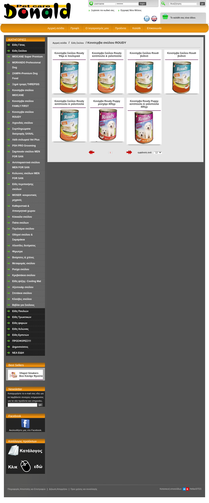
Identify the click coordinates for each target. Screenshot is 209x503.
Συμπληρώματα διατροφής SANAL (23, 131)
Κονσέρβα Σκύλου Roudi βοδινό (144, 54)
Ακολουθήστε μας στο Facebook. (25, 430)
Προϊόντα (120, 28)
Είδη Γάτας (18, 44)
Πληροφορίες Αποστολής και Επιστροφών (27, 489)
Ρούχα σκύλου (20, 269)
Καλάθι (136, 28)
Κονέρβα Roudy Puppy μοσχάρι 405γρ (106, 102)
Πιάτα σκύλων (20, 222)
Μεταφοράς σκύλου (23, 263)
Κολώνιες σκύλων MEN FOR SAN (26, 176)
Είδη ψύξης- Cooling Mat (26, 281)
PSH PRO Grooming (24, 145)
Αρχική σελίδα (55, 28)
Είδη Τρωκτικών (21, 317)
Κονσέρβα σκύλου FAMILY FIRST (23, 103)
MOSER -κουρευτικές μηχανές (24, 197)
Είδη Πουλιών (20, 311)
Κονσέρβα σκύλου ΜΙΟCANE (23, 93)
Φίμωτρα (17, 251)
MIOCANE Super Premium (27, 56)
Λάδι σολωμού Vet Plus (26, 139)
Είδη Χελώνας (20, 329)
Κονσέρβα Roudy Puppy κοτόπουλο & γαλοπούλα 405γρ (144, 104)
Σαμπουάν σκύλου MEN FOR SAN (26, 154)
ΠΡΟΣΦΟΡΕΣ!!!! (21, 341)
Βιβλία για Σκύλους (23, 305)
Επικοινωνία (154, 28)
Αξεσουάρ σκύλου (22, 287)
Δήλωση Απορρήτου (58, 489)
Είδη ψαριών (19, 323)
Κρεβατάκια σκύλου (23, 275)
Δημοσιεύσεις (20, 346)
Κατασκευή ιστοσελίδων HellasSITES (180, 489)
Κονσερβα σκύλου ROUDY (23, 114)
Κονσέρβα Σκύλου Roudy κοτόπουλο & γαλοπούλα (107, 54)
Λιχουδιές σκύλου (22, 122)
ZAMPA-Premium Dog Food (25, 76)
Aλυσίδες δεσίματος (24, 245)
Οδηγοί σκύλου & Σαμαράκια (22, 237)
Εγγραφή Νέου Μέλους (129, 10)
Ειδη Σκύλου (19, 50)
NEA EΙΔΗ (18, 352)
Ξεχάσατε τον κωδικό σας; (102, 10)
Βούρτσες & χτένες (23, 257)
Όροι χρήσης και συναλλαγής (84, 489)
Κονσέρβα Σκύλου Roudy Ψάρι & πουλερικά (69, 54)
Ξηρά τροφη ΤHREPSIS (26, 84)
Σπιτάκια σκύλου (22, 293)
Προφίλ (75, 28)
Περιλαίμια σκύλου (23, 228)
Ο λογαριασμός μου (97, 28)
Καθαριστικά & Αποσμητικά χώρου (23, 208)
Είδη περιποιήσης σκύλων (23, 187)
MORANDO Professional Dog (26, 65)
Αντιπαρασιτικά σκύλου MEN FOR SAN (26, 165)
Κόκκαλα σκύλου (22, 216)
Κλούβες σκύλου (22, 299)
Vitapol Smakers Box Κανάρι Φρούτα (31, 374)
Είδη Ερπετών (20, 335)
